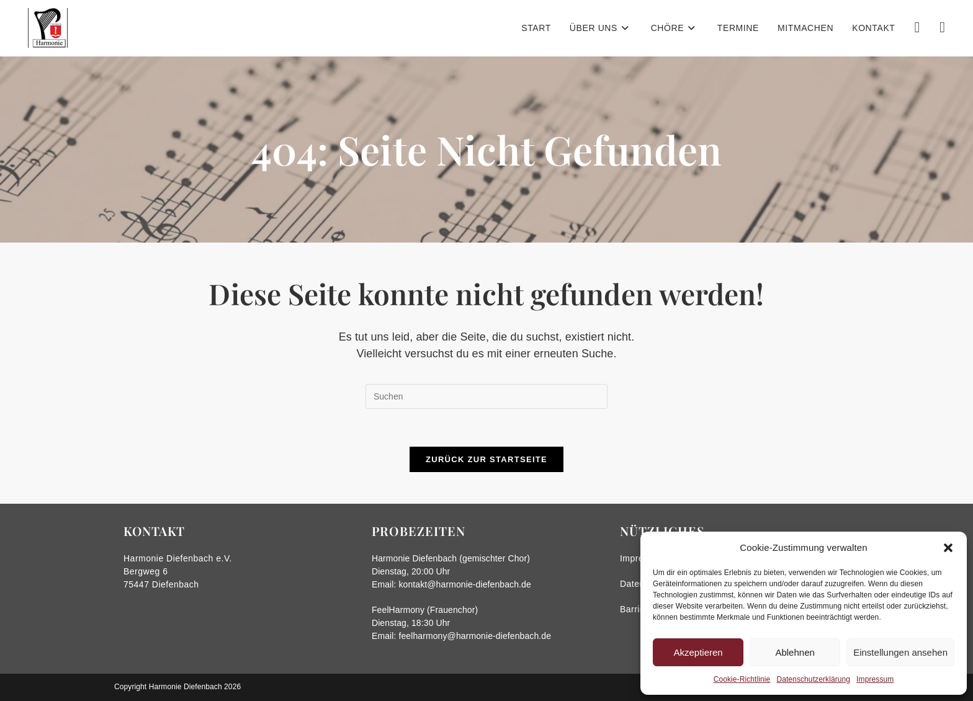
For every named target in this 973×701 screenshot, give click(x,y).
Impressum (875, 679)
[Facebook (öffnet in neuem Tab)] (917, 27)
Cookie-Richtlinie (742, 679)
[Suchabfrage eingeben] (486, 396)
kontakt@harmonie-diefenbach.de (464, 584)
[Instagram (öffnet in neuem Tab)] (942, 27)
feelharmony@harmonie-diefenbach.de (474, 636)
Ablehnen (794, 652)
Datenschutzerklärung (813, 679)
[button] (948, 548)
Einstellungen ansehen (900, 652)
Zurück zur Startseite (486, 459)
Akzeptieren (697, 652)
